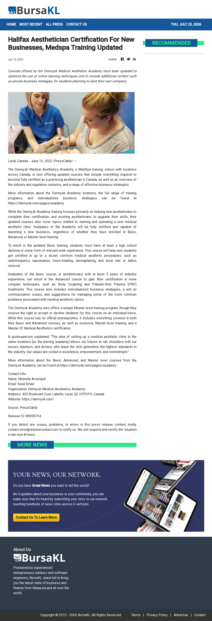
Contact (199, 615)
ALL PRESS (54, 24)
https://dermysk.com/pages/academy (36, 203)
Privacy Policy (157, 615)
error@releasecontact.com (39, 430)
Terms (135, 615)
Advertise (181, 615)
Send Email (26, 384)
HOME (11, 24)
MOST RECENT (30, 24)
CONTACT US (76, 24)
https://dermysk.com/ (38, 399)
